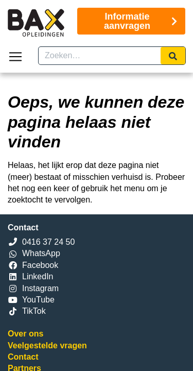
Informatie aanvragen (140, 21)
